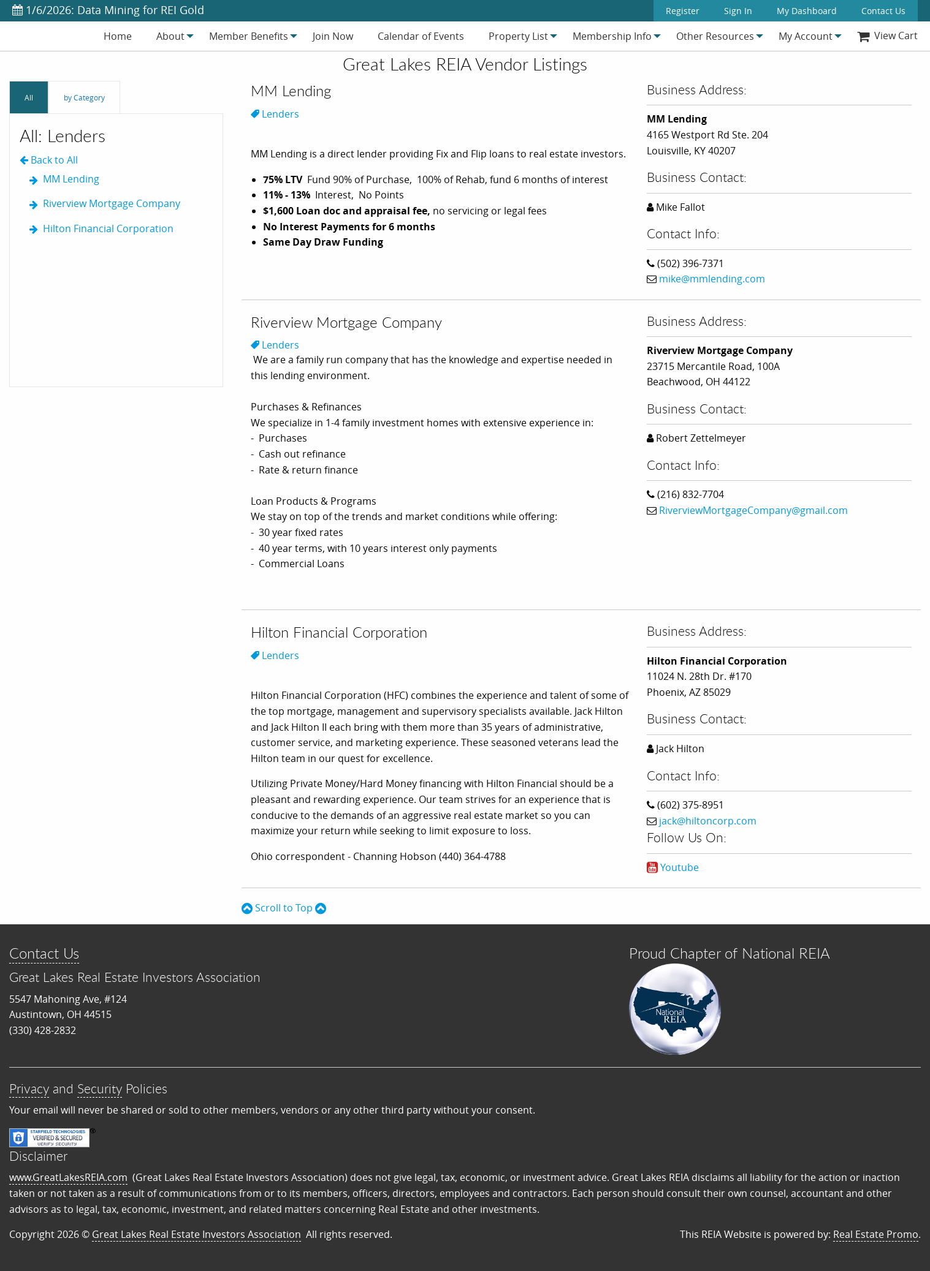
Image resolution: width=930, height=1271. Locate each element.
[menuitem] (117, 36)
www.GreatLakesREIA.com (68, 1177)
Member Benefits (248, 36)
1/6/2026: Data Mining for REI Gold (108, 9)
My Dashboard (807, 11)
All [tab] (29, 97)
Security (99, 1088)
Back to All (49, 160)
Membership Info (612, 36)
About (170, 36)
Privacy (29, 1088)
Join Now (333, 36)
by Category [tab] (84, 97)
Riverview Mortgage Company (104, 203)
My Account (806, 36)
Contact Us (883, 11)
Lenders (275, 114)
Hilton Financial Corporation (101, 228)
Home (118, 36)
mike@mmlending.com (712, 278)
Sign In (738, 11)
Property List (518, 36)
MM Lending (64, 179)
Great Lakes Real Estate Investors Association (196, 1234)
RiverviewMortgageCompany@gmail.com (753, 510)
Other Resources (715, 36)
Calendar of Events (421, 36)
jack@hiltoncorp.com (708, 821)
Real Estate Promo (875, 1234)
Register (682, 11)
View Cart (887, 35)
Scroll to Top (284, 908)
